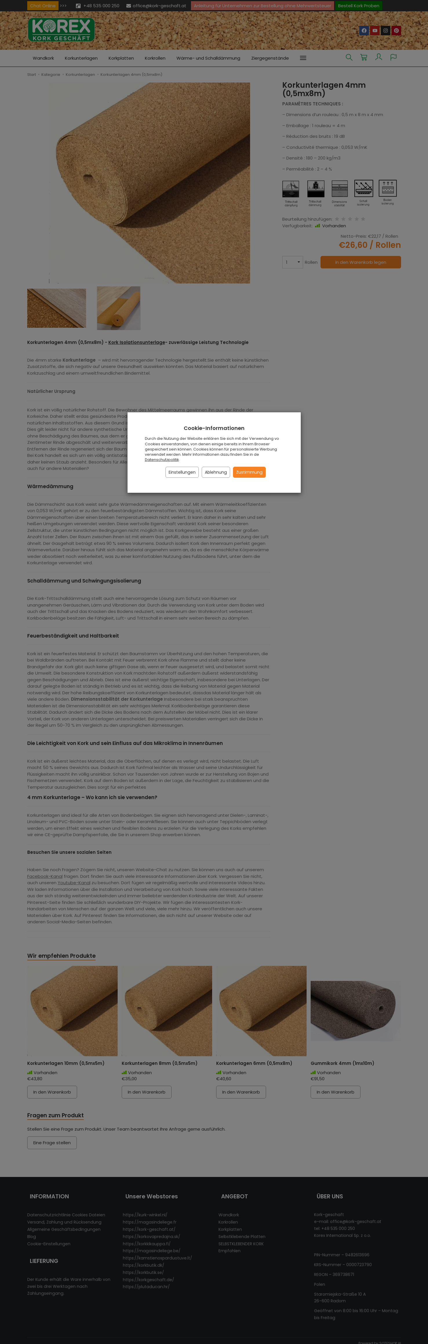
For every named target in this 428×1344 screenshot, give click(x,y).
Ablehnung (216, 472)
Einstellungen (182, 472)
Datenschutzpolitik (162, 459)
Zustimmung (249, 472)
